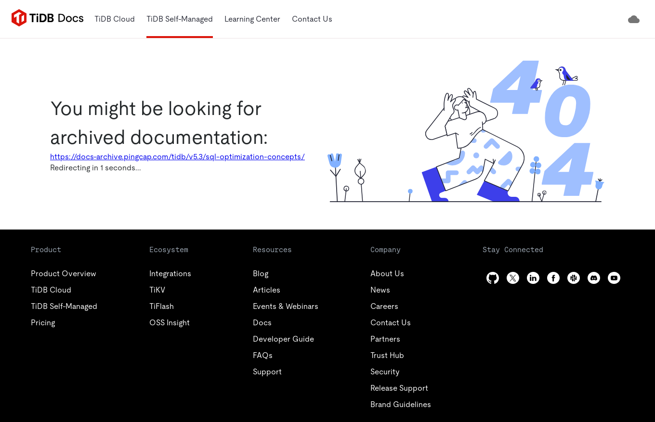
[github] (493, 278)
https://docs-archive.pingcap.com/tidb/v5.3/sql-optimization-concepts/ (177, 156)
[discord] (594, 278)
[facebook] (553, 278)
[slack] (573, 278)
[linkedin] (533, 278)
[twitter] (513, 278)
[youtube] (614, 278)
